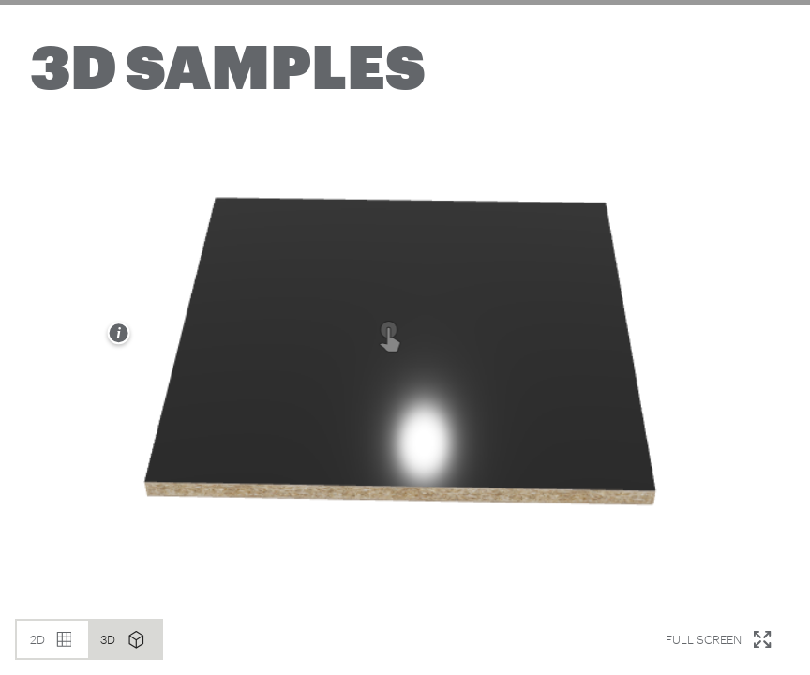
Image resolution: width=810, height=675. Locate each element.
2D (57, 639)
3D (129, 639)
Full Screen (724, 639)
